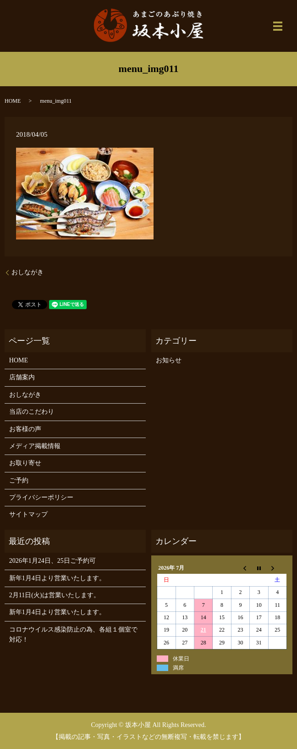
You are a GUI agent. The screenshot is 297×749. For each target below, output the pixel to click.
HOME (13, 101)
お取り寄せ (25, 463)
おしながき (27, 272)
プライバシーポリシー (41, 497)
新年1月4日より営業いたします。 (57, 578)
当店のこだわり (31, 411)
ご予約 (18, 480)
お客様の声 (25, 429)
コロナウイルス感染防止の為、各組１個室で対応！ (73, 634)
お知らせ (169, 360)
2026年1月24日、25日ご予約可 (52, 560)
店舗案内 (22, 377)
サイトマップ (28, 514)
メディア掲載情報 (34, 446)
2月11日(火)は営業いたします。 (54, 595)
